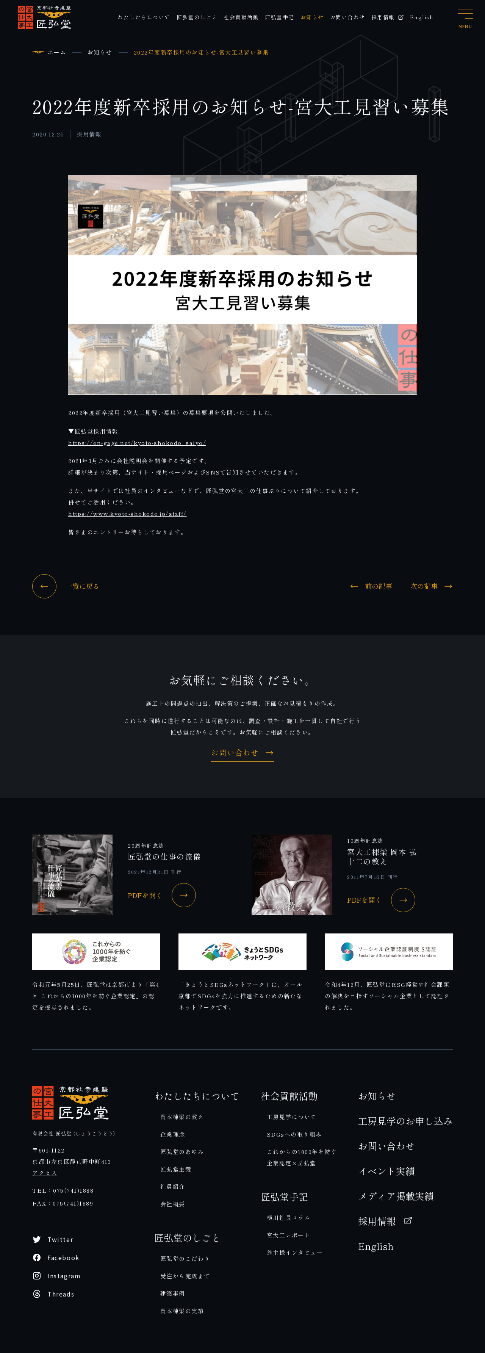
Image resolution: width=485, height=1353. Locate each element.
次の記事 (431, 586)
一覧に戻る (66, 586)
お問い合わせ (347, 17)
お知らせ (312, 17)
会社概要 (172, 1204)
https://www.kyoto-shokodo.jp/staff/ (127, 513)
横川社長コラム (289, 1217)
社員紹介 (172, 1186)
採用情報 (387, 17)
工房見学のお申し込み (405, 1121)
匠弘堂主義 (176, 1169)
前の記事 (371, 586)
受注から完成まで (185, 1276)
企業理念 (172, 1134)
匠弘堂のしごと (197, 17)
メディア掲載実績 (396, 1196)
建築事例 (172, 1293)
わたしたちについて (144, 17)
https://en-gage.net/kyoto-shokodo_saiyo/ (137, 442)
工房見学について (292, 1117)
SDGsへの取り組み (294, 1134)
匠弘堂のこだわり (185, 1258)
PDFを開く (162, 895)
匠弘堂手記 (279, 17)
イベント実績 (386, 1171)
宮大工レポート (289, 1235)
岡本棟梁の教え (182, 1117)
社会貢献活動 (241, 17)
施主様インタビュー (295, 1252)
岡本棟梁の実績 (182, 1311)
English (422, 17)
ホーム (56, 52)
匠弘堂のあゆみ (182, 1152)
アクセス (44, 1173)
